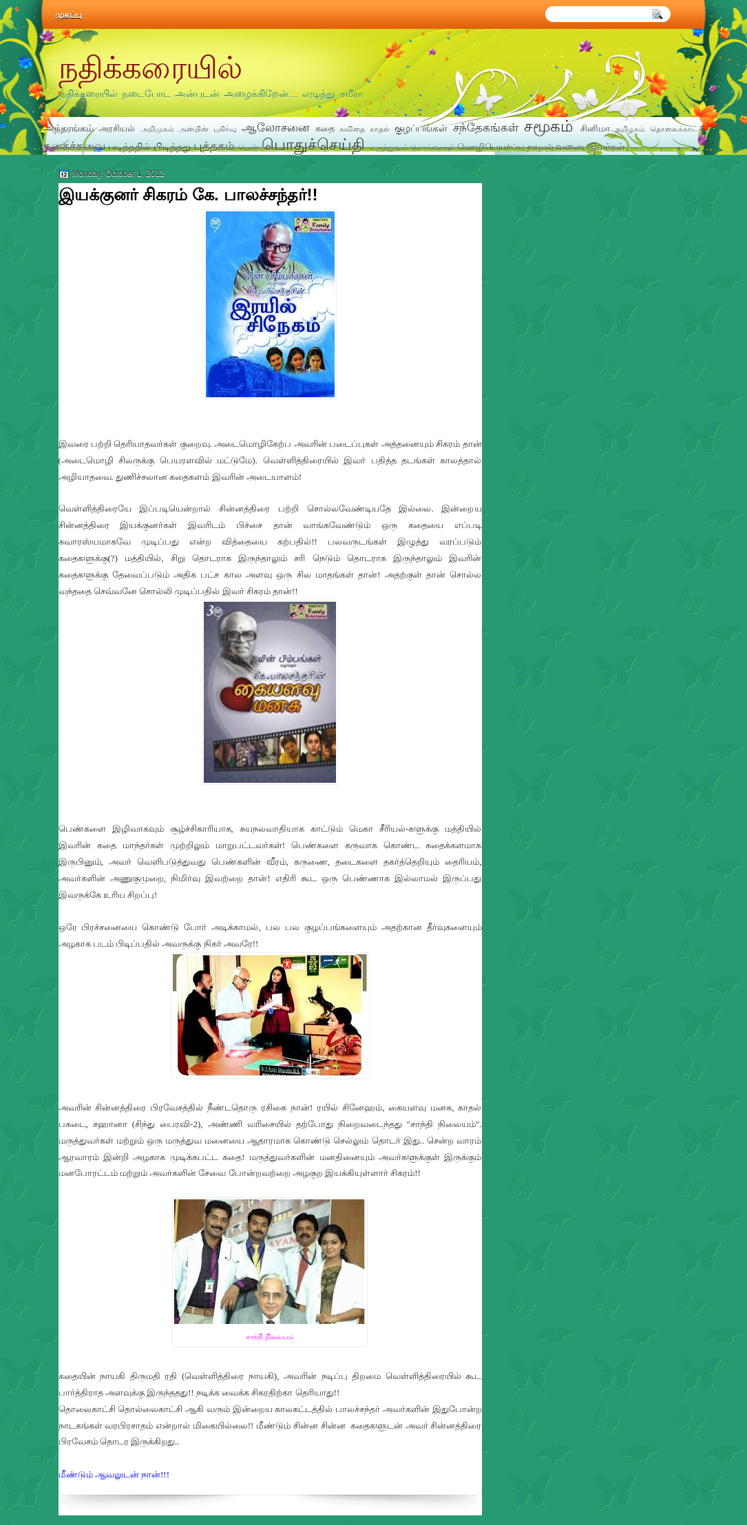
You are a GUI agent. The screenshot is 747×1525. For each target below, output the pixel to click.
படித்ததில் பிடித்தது (149, 146)
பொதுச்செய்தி (313, 145)
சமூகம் (549, 126)
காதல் (380, 129)
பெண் (249, 147)
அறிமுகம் (157, 129)
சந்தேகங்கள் (485, 127)
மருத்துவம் (389, 147)
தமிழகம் (630, 129)
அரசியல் (116, 128)
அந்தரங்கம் (68, 128)
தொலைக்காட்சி (677, 129)
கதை (325, 128)
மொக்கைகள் (432, 147)
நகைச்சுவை (74, 146)
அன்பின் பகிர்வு (207, 129)
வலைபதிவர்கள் (590, 146)
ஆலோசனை (275, 127)
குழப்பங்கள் (421, 128)
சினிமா (595, 128)
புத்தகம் (214, 146)
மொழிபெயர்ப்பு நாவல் (505, 147)
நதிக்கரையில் (150, 67)
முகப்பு (68, 15)
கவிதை (352, 129)
